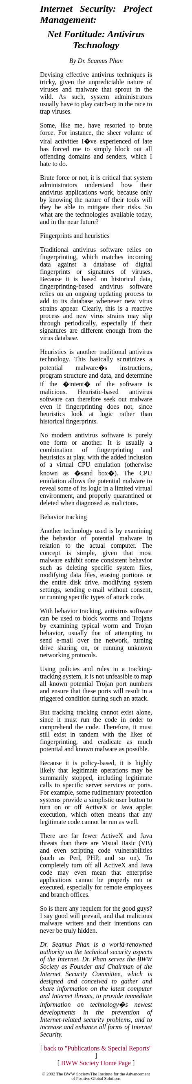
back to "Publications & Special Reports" (98, 1048)
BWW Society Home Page (96, 1062)
